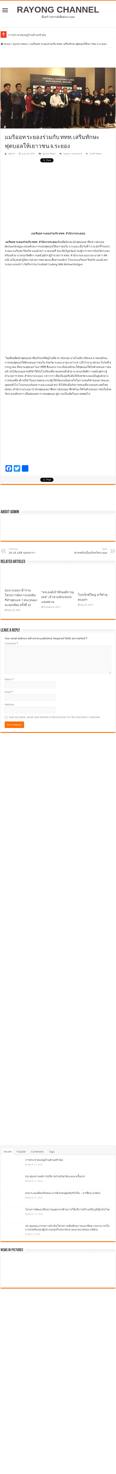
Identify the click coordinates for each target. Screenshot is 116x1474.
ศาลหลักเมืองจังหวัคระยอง (86, 551)
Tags (52, 1151)
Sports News (20, 43)
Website (9, 704)
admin (11, 153)
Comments (37, 1151)
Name (9, 679)
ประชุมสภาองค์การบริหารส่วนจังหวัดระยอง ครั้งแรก (55, 1176)
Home (6, 43)
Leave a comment (72, 153)
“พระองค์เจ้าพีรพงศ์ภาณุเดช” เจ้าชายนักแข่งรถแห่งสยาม (57, 597)
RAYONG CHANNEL (58, 9)
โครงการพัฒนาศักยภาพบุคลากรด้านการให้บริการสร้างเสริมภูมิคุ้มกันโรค (67, 1209)
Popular (21, 1151)
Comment (11, 643)
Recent (8, 1151)
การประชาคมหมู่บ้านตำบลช (24, 35)
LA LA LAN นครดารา (30, 551)
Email (9, 691)
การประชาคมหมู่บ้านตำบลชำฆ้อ (44, 1159)
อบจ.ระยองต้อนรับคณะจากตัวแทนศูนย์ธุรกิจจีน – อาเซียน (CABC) (62, 1193)
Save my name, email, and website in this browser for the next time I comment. (54, 717)
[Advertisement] (58, 57)
